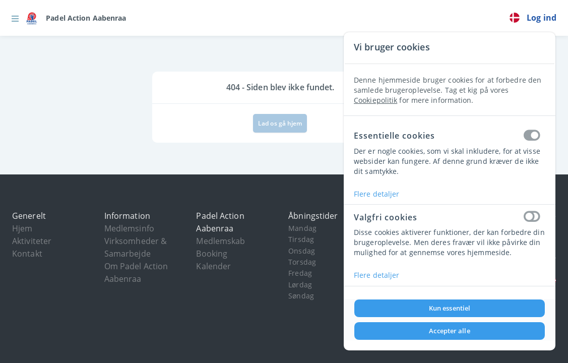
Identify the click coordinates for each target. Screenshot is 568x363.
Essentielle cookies (449, 136)
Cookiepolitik (375, 100)
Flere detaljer (376, 194)
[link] (76, 18)
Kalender (213, 266)
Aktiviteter (31, 241)
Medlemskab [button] (220, 241)
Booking (211, 253)
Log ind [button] (541, 17)
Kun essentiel (449, 308)
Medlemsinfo (129, 228)
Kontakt (27, 253)
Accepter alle (449, 330)
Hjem (22, 228)
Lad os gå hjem (280, 123)
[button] (15, 18)
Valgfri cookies (449, 217)
